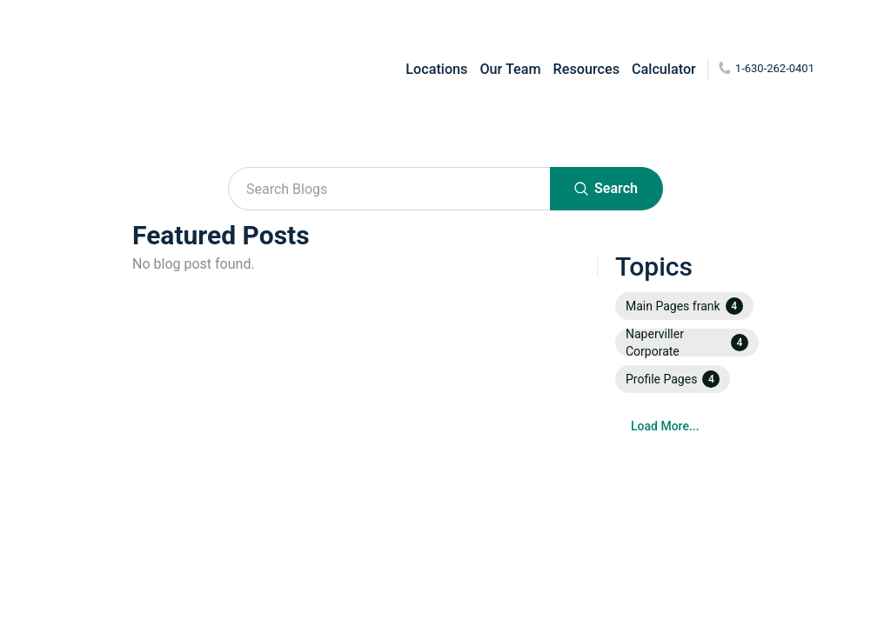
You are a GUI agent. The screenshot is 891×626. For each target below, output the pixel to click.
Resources (586, 69)
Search (606, 188)
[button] (684, 306)
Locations (436, 69)
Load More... (665, 426)
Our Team (510, 69)
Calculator (663, 69)
